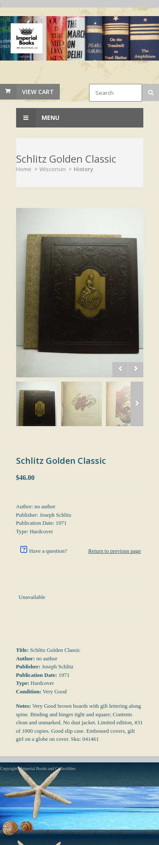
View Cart (38, 92)
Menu (37, 117)
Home (23, 169)
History (83, 169)
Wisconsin (52, 169)
